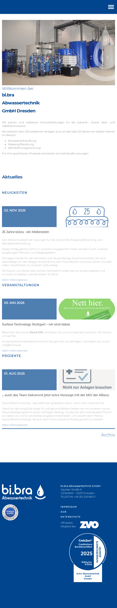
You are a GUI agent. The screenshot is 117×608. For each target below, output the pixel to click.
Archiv (108, 447)
